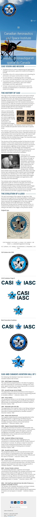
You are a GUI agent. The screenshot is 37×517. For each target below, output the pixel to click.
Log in (34, 20)
